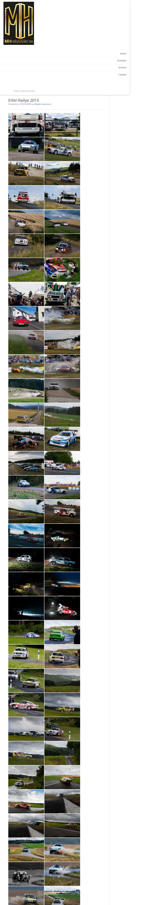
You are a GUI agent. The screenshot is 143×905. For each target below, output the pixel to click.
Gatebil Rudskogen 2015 (55, 894)
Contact (31, 74)
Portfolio (30, 60)
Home (31, 53)
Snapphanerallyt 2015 (100, 894)
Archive (31, 67)
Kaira (32, 91)
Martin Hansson (76, 9)
